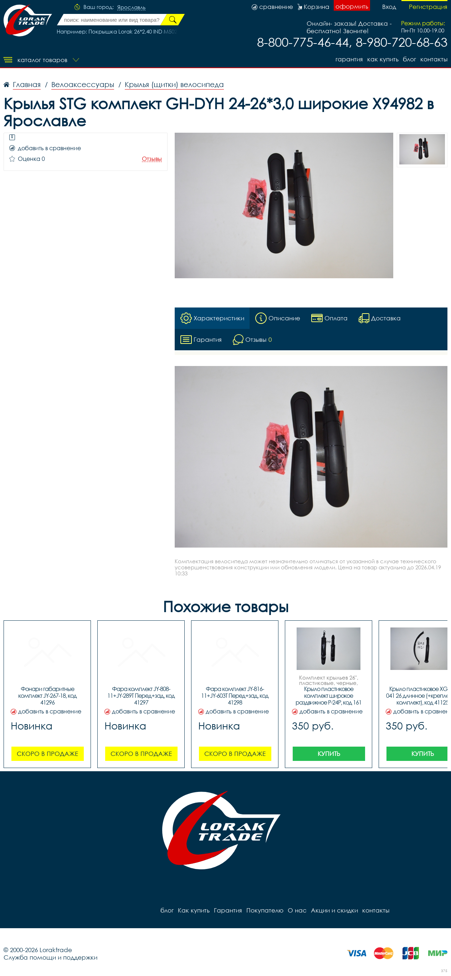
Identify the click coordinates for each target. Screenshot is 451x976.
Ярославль (131, 7)
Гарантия (349, 59)
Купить (329, 753)
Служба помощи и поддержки (50, 957)
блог (409, 59)
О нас (297, 910)
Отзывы (152, 159)
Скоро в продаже (47, 753)
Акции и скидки (334, 910)
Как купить (383, 59)
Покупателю (264, 910)
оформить (351, 6)
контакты (433, 59)
